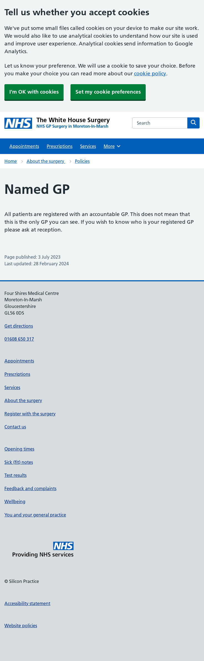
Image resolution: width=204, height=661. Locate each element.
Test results (15, 475)
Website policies (20, 625)
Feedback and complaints (30, 488)
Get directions (18, 326)
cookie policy (150, 73)
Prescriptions (59, 146)
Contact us (15, 426)
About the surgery (46, 161)
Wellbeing (14, 501)
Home (10, 161)
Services (88, 146)
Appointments (24, 146)
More (112, 146)
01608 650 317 (19, 339)
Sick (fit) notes (18, 462)
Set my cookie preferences (108, 92)
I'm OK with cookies (34, 92)
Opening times (19, 449)
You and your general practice (35, 515)
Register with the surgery (30, 413)
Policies (82, 161)
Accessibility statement (27, 603)
